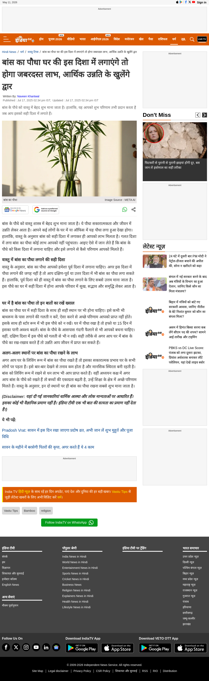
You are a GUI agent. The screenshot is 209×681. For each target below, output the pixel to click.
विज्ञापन (6, 567)
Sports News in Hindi (75, 573)
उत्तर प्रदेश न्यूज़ (191, 556)
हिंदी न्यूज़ (24, 492)
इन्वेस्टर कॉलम (9, 579)
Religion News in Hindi (76, 590)
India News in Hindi (74, 556)
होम (41, 39)
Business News (72, 584)
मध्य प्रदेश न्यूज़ (190, 579)
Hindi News (9, 51)
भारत (83, 39)
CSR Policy (103, 671)
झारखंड (187, 624)
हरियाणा (187, 607)
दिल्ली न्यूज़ (188, 562)
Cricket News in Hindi (75, 579)
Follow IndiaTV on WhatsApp (69, 522)
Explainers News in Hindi (77, 596)
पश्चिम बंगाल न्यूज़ (192, 567)
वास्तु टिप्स (33, 51)
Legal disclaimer (58, 671)
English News (10, 584)
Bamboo (29, 510)
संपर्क (5, 556)
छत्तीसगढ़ (188, 612)
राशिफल (162, 39)
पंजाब (186, 601)
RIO (155, 671)
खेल (141, 39)
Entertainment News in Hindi (80, 567)
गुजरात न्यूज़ (189, 596)
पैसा (150, 39)
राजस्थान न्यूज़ (190, 590)
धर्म (174, 39)
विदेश (117, 39)
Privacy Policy (82, 671)
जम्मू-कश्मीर (189, 618)
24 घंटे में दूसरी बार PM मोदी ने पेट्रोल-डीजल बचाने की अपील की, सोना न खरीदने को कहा (187, 261)
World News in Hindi (75, 562)
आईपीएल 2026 (100, 39)
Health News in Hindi (75, 601)
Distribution (170, 671)
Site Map (37, 671)
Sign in (201, 2)
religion (46, 510)
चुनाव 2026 (55, 39)
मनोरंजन (129, 39)
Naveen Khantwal (28, 96)
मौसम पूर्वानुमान (10, 605)
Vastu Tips (119, 492)
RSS (145, 671)
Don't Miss (157, 115)
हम (3, 562)
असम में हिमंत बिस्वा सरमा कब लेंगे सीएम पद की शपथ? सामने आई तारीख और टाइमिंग (187, 332)
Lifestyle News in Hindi (76, 607)
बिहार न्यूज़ (188, 573)
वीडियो (70, 39)
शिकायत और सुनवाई (13, 573)
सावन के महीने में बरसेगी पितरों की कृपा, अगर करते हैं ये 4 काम (48, 447)
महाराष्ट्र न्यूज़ (189, 584)
